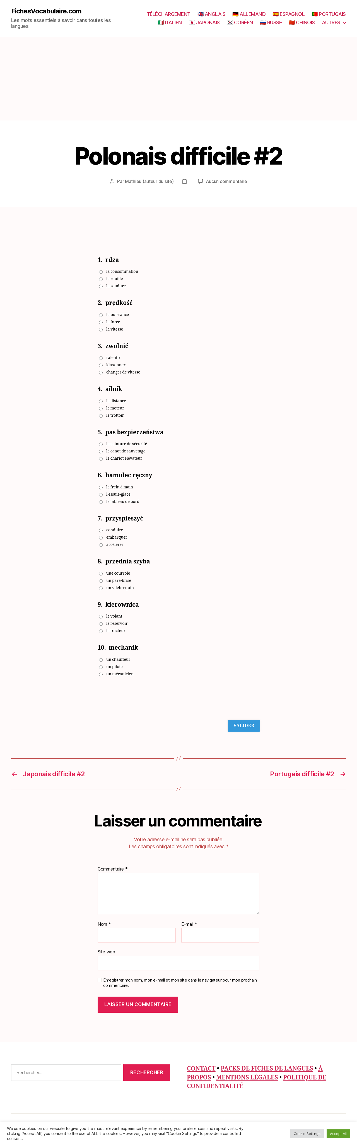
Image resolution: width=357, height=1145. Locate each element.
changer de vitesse (123, 372)
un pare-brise (118, 580)
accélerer (115, 544)
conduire (114, 530)
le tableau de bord (122, 501)
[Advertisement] (178, 79)
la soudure (116, 286)
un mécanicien (120, 674)
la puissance (117, 314)
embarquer (116, 537)
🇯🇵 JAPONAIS (204, 22)
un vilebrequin (120, 587)
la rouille (114, 278)
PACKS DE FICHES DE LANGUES (267, 1068)
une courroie (118, 573)
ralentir (113, 357)
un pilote (114, 666)
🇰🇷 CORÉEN (240, 22)
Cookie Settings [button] (307, 1133)
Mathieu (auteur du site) (149, 181)
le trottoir (115, 415)
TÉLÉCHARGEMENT (168, 14)
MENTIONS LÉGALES (247, 1077)
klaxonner (116, 365)
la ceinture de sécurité (126, 444)
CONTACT (201, 1068)
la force (113, 322)
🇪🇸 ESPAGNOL (288, 14)
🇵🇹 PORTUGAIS (329, 14)
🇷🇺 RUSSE (271, 22)
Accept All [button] (338, 1133)
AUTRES (331, 22)
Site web (106, 951)
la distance (116, 401)
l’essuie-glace (118, 494)
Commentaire (113, 869)
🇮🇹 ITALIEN (170, 22)
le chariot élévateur (124, 458)
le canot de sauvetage (125, 451)
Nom (104, 924)
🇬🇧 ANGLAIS (211, 14)
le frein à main (119, 487)
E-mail (189, 924)
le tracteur (116, 630)
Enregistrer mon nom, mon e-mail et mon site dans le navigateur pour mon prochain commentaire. (180, 983)
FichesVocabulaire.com (46, 11)
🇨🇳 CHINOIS (302, 22)
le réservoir (117, 623)
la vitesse (114, 329)
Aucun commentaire (226, 181)
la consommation (122, 271)
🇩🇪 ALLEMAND (249, 14)
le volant (114, 616)
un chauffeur (118, 659)
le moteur (115, 408)
